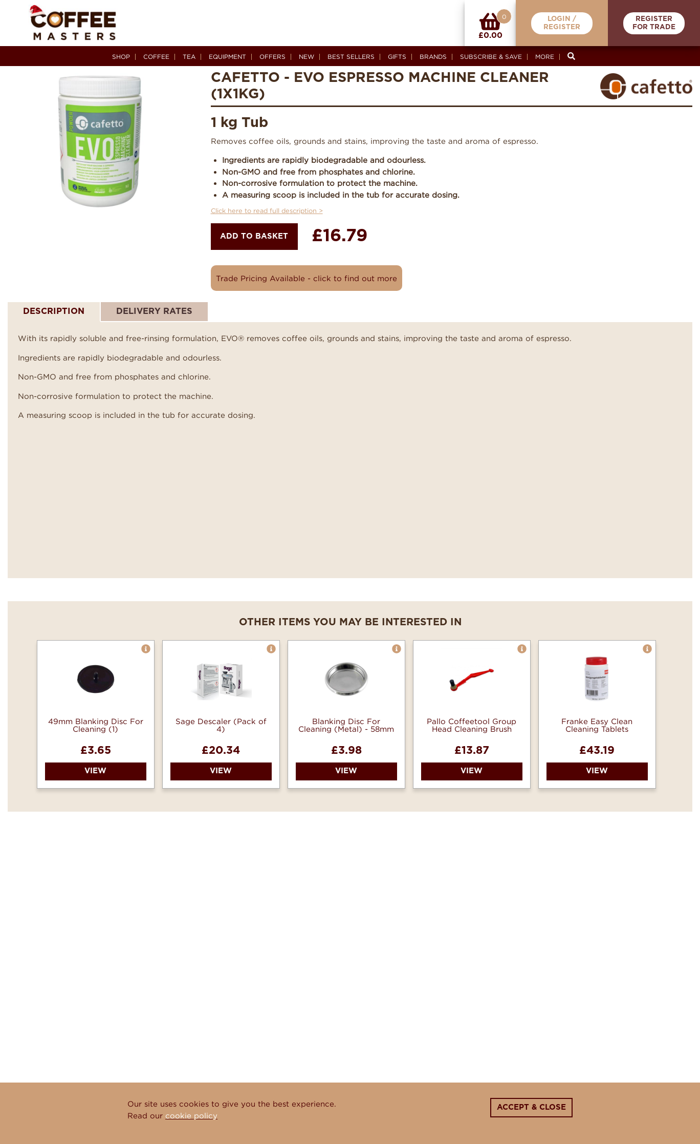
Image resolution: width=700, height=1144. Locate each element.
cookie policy (191, 1115)
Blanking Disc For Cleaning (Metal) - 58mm (346, 725)
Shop (121, 56)
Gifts (397, 56)
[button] (146, 649)
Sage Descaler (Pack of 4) (221, 725)
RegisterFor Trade (653, 23)
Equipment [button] (227, 56)
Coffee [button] (156, 56)
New (306, 56)
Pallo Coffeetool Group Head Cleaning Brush (471, 725)
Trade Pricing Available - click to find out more (306, 278)
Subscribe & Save (491, 56)
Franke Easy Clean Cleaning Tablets (596, 725)
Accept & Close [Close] (531, 1107)
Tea (189, 56)
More (544, 56)
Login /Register (561, 23)
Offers (272, 56)
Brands (433, 56)
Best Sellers (351, 56)
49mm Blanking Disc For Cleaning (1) (95, 725)
